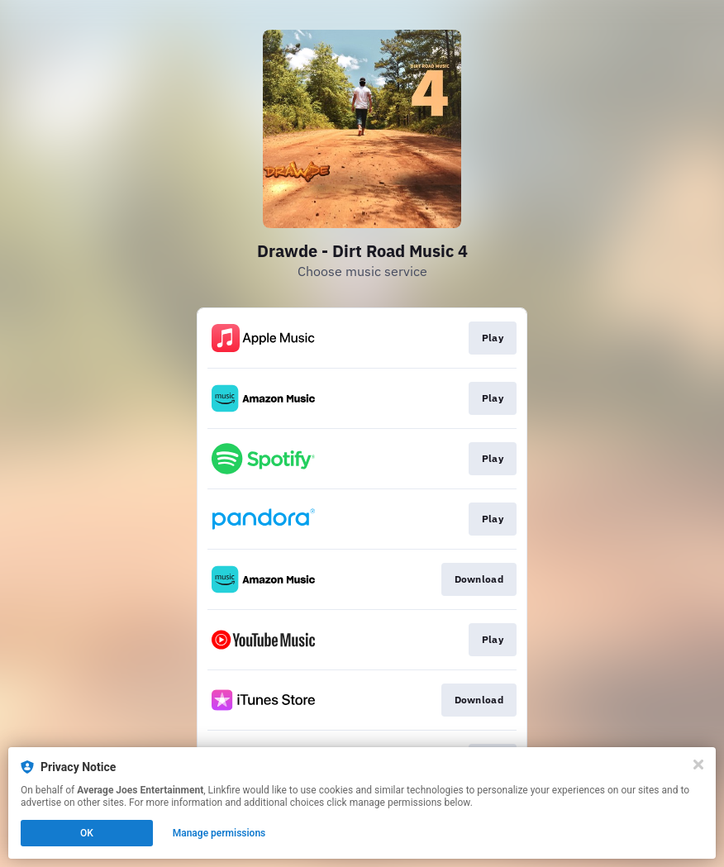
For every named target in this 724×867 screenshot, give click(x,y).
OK (86, 833)
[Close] (698, 764)
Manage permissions (219, 833)
